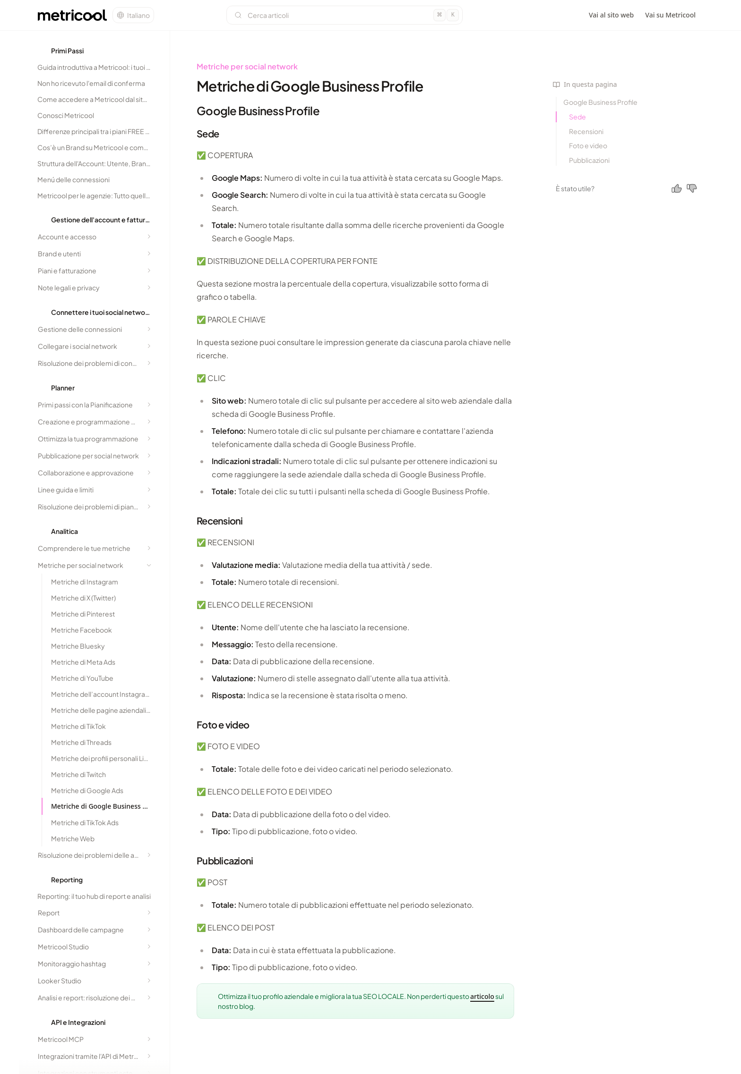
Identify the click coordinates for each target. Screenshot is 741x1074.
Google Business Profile (600, 102)
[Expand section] (149, 236)
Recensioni (586, 131)
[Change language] (133, 15)
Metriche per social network (247, 66)
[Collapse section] (149, 565)
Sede (577, 116)
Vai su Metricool (670, 14)
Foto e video (588, 145)
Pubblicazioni (589, 160)
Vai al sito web (611, 14)
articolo (482, 996)
